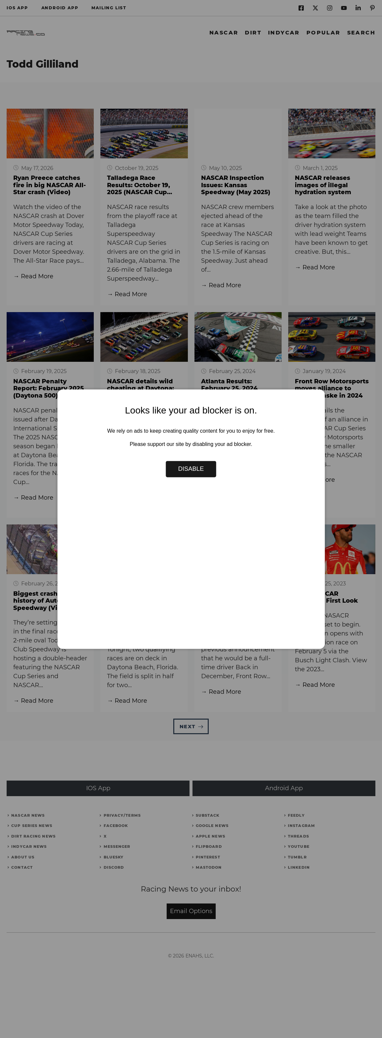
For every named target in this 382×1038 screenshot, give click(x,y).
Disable (191, 468)
